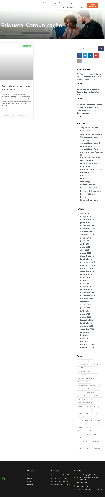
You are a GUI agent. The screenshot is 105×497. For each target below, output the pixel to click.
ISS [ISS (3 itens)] (79, 420)
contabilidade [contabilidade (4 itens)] (94, 364)
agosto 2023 (86, 305)
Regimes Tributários (89, 191)
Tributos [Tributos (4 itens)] (88, 452)
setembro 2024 (87, 271)
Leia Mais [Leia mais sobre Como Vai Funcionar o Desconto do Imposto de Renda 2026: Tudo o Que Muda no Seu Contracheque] (79, 117)
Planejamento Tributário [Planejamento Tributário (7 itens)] (93, 434)
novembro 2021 (87, 347)
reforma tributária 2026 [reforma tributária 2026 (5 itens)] (85, 445)
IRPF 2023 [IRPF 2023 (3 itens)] (81, 417)
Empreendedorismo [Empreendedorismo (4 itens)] (93, 389)
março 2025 (85, 253)
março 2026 (85, 216)
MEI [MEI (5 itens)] (88, 427)
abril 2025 (84, 250)
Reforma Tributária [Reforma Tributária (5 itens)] (94, 441)
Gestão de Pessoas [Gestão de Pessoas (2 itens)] (83, 396)
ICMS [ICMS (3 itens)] (79, 399)
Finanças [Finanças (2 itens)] (80, 392)
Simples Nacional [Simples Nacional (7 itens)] (95, 448)
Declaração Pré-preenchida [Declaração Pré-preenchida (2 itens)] (86, 378)
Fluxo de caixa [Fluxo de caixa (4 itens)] (90, 392)
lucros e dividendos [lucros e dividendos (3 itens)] (92, 424)
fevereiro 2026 (87, 219)
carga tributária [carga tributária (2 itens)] (82, 361)
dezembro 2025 (87, 226)
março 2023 (85, 317)
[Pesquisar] (101, 48)
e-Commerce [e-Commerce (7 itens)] (82, 389)
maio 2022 (85, 338)
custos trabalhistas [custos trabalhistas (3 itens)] (83, 371)
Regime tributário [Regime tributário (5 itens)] (83, 448)
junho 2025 (85, 244)
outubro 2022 (86, 326)
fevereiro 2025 (87, 256)
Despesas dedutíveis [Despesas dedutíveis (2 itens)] (84, 382)
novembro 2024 (87, 265)
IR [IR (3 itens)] (94, 413)
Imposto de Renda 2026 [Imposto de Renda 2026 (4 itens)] (85, 406)
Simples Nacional (88, 200)
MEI (82, 179)
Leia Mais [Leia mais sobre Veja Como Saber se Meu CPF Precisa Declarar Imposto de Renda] (79, 98)
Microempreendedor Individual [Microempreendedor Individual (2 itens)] (87, 431)
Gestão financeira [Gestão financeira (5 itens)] (96, 396)
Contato (80, 3)
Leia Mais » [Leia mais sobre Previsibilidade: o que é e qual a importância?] (5, 110)
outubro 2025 (86, 232)
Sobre (81, 7)
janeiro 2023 (86, 323)
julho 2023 (85, 308)
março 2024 (85, 286)
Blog (70, 3)
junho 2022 (85, 335)
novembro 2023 (87, 296)
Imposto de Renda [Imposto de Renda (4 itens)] (89, 399)
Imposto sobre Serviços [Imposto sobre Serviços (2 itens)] (84, 410)
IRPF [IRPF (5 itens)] (99, 413)
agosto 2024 (86, 274)
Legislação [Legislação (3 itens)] (85, 420)
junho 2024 (85, 280)
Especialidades (59, 3)
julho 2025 (85, 241)
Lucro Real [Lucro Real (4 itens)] (81, 424)
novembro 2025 (87, 229)
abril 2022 (84, 341)
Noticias (84, 182)
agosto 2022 (86, 332)
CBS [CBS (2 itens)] (91, 361)
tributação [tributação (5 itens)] (81, 452)
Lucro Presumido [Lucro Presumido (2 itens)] (95, 420)
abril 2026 (84, 213)
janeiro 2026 (86, 222)
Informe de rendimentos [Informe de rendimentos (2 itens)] (85, 413)
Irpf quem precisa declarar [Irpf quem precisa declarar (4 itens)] (93, 417)
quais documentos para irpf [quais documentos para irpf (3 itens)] (86, 438)
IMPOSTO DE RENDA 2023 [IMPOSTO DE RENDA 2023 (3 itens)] (85, 403)
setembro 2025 (87, 235)
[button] (79, 55)
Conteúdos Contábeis (90, 157)
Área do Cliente (68, 7)
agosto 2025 (86, 238)
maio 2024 (85, 283)
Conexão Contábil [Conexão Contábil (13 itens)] (83, 364)
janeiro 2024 (86, 289)
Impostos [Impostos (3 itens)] (96, 406)
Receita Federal (87, 185)
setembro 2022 (87, 329)
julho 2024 (85, 277)
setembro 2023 (87, 302)
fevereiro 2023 (87, 320)
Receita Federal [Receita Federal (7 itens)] (82, 441)
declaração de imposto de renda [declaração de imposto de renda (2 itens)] (87, 375)
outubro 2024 (86, 268)
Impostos (84, 173)
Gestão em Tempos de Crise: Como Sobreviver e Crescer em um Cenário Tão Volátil (90, 76)
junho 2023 (85, 311)
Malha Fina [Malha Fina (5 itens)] (81, 427)
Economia (85, 166)
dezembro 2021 (87, 344)
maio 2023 (85, 314)
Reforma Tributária (89, 188)
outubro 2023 (86, 299)
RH (81, 197)
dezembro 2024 (87, 262)
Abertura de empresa (90, 134)
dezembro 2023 (87, 293)
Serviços (46, 3)
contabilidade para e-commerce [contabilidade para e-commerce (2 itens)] (87, 368)
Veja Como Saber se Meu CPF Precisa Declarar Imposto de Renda (89, 92)
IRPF (82, 176)
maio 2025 (85, 247)
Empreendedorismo (89, 169)
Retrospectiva (86, 194)
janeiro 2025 (86, 259)
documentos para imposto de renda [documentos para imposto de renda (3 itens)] (88, 385)
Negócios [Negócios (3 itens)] (81, 434)
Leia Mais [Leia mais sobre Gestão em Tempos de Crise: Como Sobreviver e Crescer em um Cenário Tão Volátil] (79, 83)
